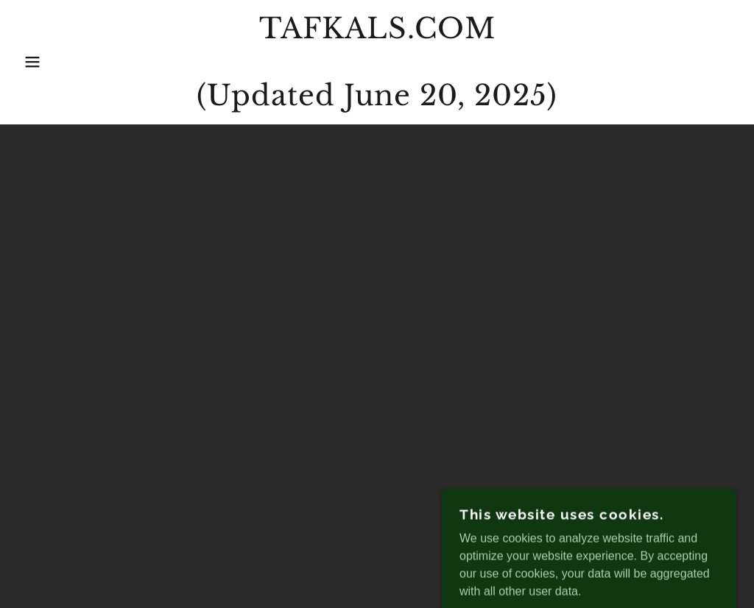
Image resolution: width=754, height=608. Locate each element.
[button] (37, 62)
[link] (376, 101)
